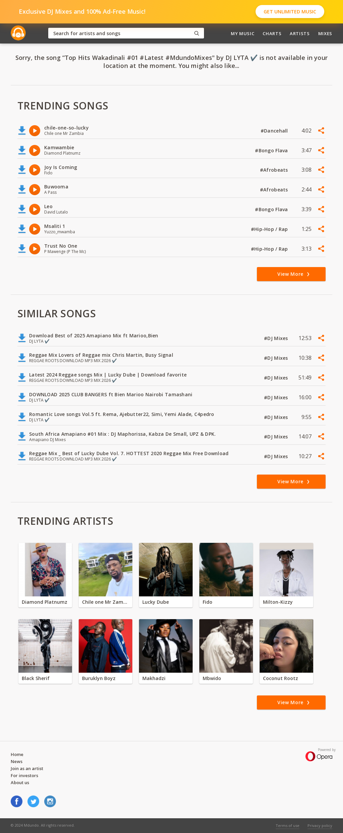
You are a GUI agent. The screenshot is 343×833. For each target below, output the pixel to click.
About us (20, 782)
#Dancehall (275, 131)
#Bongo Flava (272, 150)
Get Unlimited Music (290, 11)
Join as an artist (27, 768)
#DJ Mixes (276, 338)
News (16, 761)
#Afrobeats (274, 170)
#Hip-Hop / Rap (270, 229)
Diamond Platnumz (44, 602)
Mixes (325, 33)
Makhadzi (153, 678)
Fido (207, 602)
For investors (24, 775)
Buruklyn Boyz (99, 678)
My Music (242, 33)
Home (17, 754)
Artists (300, 33)
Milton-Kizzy (278, 602)
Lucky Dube (155, 602)
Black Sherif (36, 678)
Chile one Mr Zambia (105, 602)
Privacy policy (319, 825)
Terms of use (287, 825)
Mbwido (212, 678)
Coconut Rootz (280, 678)
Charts (272, 33)
